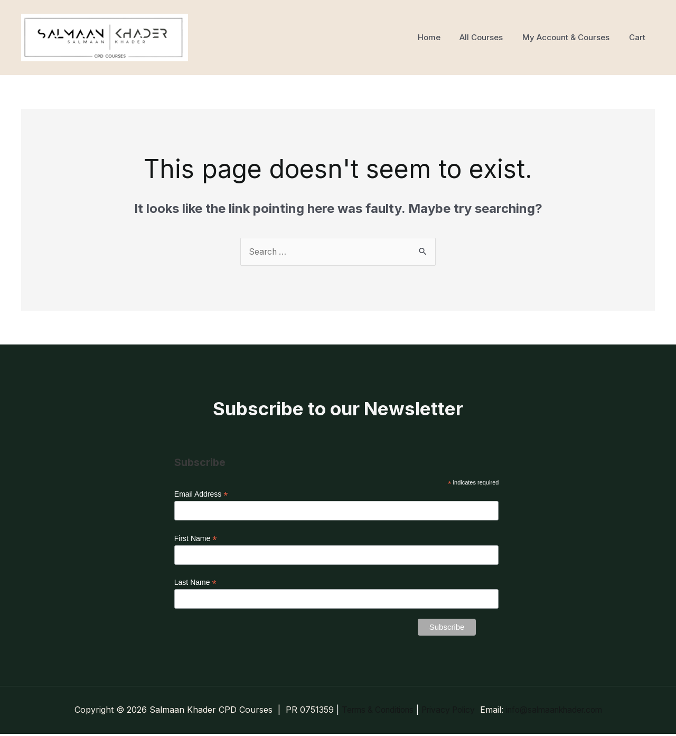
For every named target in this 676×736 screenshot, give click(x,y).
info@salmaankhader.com (559, 711)
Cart (639, 37)
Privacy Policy (447, 711)
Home (441, 37)
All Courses (490, 37)
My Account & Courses (571, 37)
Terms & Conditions (372, 711)
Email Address (201, 495)
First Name (195, 540)
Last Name (195, 584)
